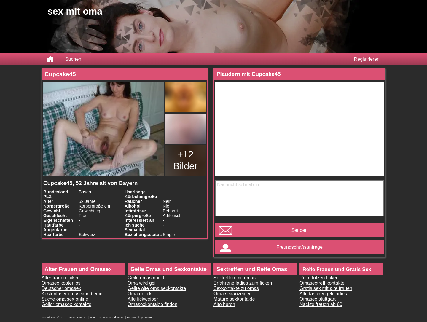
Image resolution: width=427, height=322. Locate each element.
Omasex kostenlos (61, 283)
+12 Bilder (185, 160)
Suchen (73, 59)
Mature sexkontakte (234, 299)
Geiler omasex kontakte (66, 304)
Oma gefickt (140, 293)
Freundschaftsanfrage (299, 247)
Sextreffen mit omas (235, 277)
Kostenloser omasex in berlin (72, 293)
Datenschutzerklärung (110, 317)
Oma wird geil (142, 283)
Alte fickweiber (143, 299)
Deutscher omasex (61, 288)
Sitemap (82, 317)
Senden (299, 230)
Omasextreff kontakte (322, 283)
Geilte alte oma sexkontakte (157, 288)
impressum (145, 317)
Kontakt (131, 317)
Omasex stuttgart (317, 299)
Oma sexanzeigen (233, 293)
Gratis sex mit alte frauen (325, 288)
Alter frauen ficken (61, 277)
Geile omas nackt (146, 277)
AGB (92, 317)
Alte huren (224, 304)
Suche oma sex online (65, 299)
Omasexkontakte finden (152, 304)
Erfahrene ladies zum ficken (243, 283)
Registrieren (367, 59)
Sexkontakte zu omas (236, 288)
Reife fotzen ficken (319, 277)
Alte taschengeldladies (323, 293)
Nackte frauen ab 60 (320, 304)
